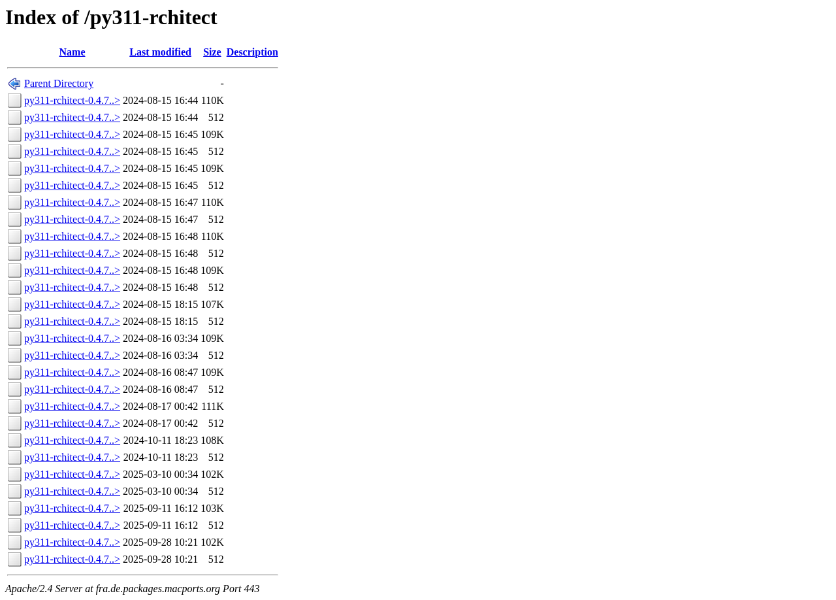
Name (72, 52)
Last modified (160, 52)
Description (252, 52)
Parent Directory (58, 83)
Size (212, 52)
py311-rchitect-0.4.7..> (72, 100)
